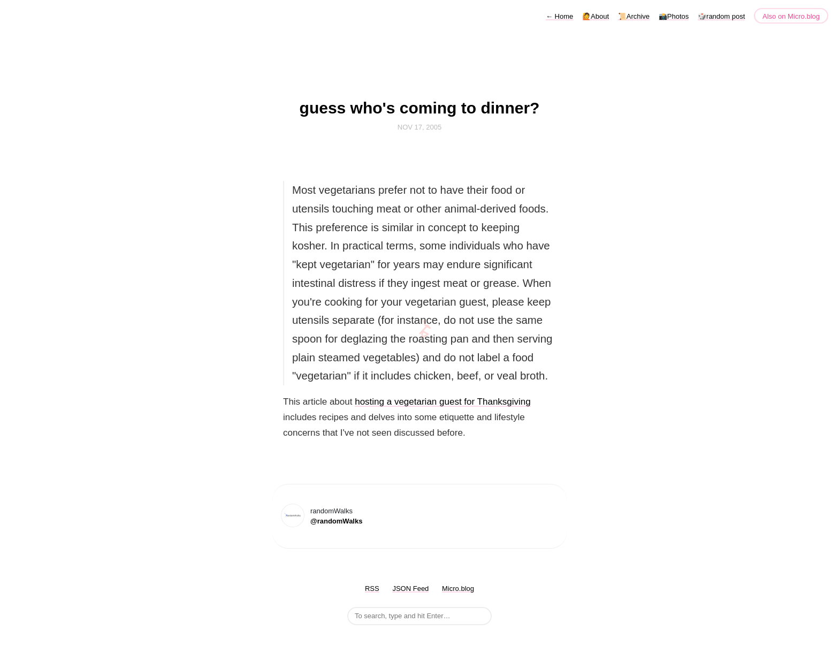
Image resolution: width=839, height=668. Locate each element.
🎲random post (721, 16)
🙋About (595, 16)
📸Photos (674, 16)
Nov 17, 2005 (419, 127)
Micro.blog (458, 588)
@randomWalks (336, 521)
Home (559, 16)
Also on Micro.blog (791, 16)
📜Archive (634, 16)
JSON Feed (410, 588)
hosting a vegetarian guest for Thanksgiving (443, 402)
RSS (372, 588)
